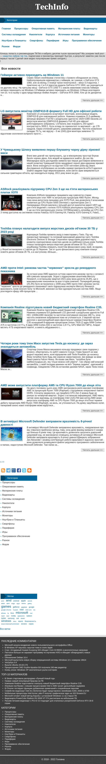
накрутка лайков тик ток (15, 56)
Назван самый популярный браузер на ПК (24, 681)
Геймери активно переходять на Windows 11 (32, 74)
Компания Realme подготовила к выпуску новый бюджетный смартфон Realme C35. (43, 683)
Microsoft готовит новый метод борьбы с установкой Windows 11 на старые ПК (41, 696)
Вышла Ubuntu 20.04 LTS (16, 665)
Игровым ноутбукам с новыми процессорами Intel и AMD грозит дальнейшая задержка (45, 686)
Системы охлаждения (14, 34)
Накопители (35, 34)
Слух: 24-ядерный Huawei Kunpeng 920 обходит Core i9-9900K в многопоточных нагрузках (46, 650)
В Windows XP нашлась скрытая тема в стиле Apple (29, 647)
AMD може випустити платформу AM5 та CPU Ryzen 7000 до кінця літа (51, 385)
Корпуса (50, 34)
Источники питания (69, 34)
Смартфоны (36, 40)
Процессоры (21, 28)
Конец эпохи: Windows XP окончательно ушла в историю (31, 670)
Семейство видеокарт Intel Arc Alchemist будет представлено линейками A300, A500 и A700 (47, 691)
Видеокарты (90, 28)
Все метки (5, 629)
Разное (6, 46)
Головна (60, 759)
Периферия (53, 40)
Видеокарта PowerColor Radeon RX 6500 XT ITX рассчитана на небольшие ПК (41, 698)
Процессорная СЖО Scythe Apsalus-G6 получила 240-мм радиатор (36, 667)
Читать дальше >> (93, 100)
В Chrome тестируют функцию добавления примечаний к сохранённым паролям (42, 688)
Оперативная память (43, 28)
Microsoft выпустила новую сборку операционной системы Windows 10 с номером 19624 (45, 660)
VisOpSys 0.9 (11, 662)
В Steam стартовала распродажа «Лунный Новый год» (30, 678)
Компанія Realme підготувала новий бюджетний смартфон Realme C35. (51, 307)
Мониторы (89, 34)
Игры (65, 40)
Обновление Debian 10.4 (16, 657)
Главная (6, 28)
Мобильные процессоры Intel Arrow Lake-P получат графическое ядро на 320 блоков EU (45, 693)
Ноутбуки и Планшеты (14, 40)
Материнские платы (69, 28)
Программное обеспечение (87, 40)
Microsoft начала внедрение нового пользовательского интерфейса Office (38, 645)
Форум (16, 46)
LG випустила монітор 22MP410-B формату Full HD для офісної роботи (51, 111)
